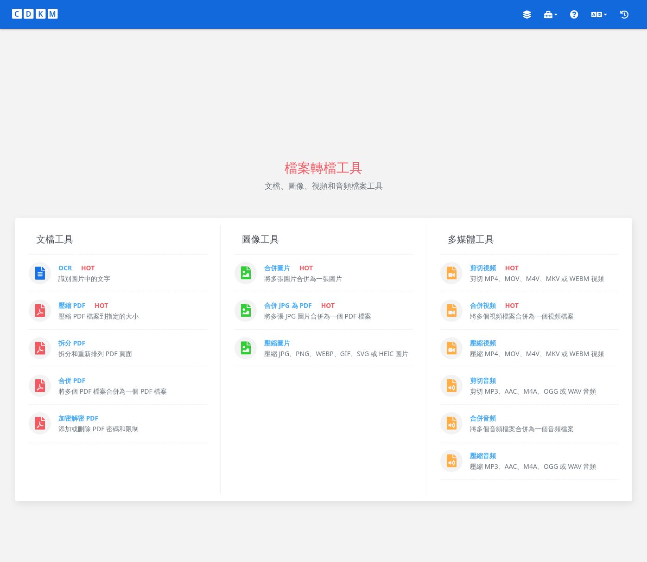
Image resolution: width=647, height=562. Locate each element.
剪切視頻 (483, 267)
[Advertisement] (323, 94)
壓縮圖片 (277, 342)
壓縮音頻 (483, 455)
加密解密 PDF (78, 418)
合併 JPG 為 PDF (288, 305)
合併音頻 (483, 418)
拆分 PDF (71, 342)
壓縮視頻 (483, 342)
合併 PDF (71, 380)
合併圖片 (277, 267)
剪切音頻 (483, 380)
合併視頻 (483, 305)
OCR (65, 267)
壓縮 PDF (71, 305)
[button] (527, 15)
